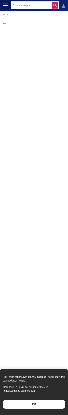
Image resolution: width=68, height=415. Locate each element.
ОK (34, 404)
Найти (55, 5)
